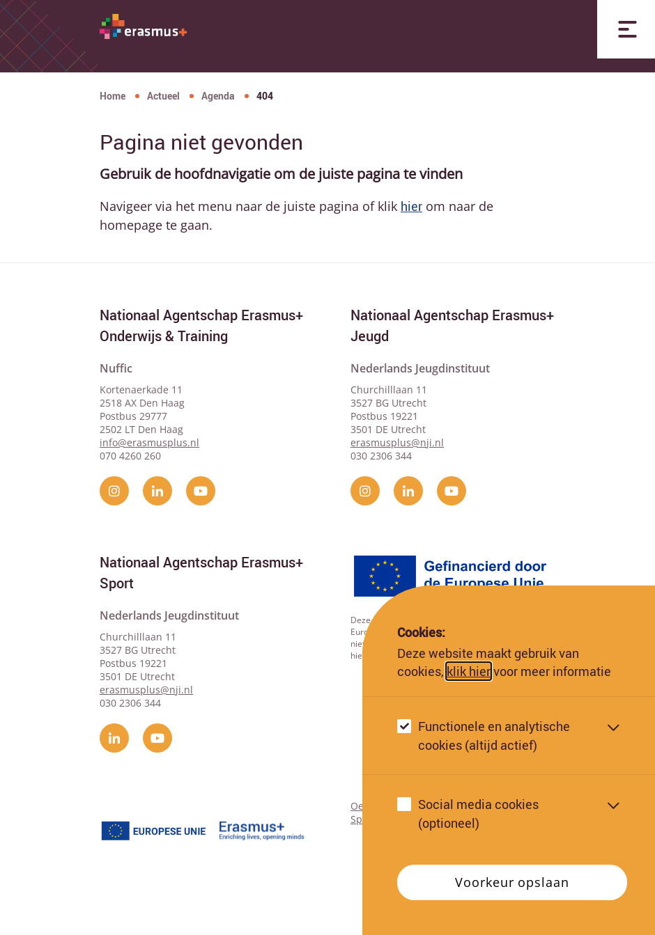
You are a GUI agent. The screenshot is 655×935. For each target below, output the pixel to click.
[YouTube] (200, 490)
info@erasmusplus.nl (149, 442)
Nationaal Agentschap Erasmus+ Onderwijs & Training (201, 325)
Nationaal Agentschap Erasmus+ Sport (201, 572)
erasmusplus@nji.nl (397, 442)
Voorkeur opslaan (512, 892)
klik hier (469, 681)
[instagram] (114, 490)
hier (411, 206)
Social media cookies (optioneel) (478, 824)
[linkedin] (157, 490)
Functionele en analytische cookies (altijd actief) (494, 746)
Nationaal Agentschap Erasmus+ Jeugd (452, 325)
